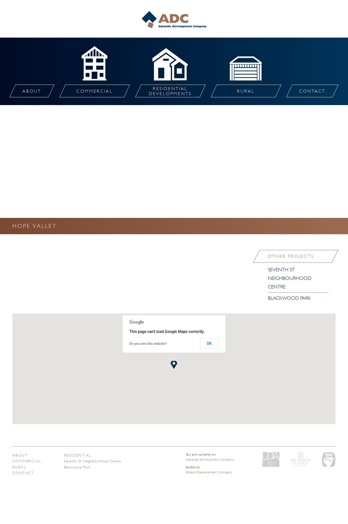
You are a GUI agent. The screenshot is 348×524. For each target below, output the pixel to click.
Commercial (26, 461)
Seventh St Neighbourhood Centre (289, 278)
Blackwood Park (289, 298)
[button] (173, 365)
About (20, 455)
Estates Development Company (209, 469)
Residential (78, 455)
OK (209, 343)
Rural (19, 467)
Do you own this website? (148, 344)
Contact (23, 473)
